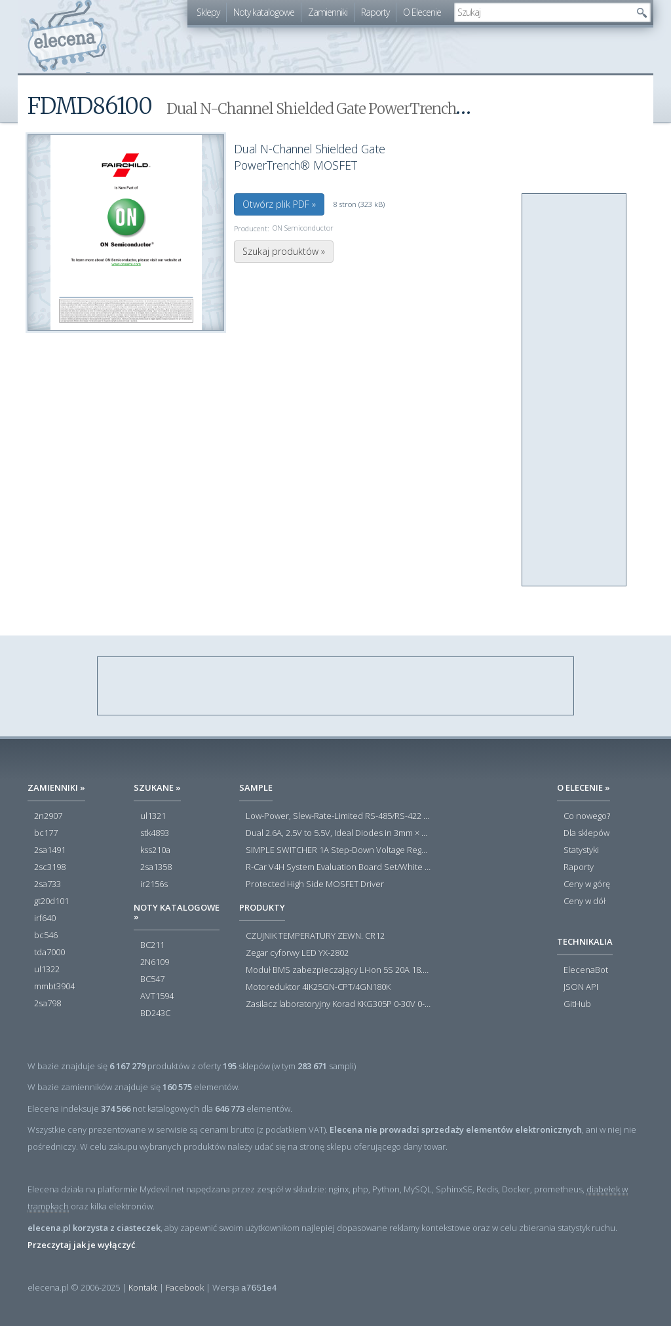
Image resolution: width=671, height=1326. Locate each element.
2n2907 (48, 816)
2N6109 (154, 962)
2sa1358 (156, 867)
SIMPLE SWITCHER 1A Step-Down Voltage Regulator (338, 850)
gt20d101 (51, 901)
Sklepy (208, 12)
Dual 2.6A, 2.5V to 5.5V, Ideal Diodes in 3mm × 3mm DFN (338, 833)
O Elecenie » (583, 787)
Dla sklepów (586, 833)
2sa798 (47, 1003)
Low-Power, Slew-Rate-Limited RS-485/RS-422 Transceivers (338, 816)
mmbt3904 (54, 986)
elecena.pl (67, 36)
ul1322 (47, 969)
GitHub (577, 1004)
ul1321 (153, 816)
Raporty (375, 12)
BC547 (152, 979)
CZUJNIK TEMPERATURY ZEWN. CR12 (315, 936)
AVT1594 (157, 996)
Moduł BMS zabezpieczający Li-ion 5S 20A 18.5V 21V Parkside (338, 970)
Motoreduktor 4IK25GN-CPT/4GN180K (318, 987)
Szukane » (157, 787)
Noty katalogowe (263, 12)
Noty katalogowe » (177, 911)
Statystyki (581, 850)
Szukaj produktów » (283, 251)
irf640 (45, 918)
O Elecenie (422, 12)
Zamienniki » (56, 787)
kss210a (155, 850)
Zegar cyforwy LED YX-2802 (297, 953)
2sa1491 (50, 850)
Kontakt (142, 1287)
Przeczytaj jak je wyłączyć (81, 1245)
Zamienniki (327, 12)
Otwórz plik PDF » (279, 204)
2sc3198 (50, 867)
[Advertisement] (574, 390)
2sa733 (47, 884)
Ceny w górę (587, 884)
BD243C (155, 1013)
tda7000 (49, 952)
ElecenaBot (586, 970)
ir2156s (154, 884)
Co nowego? (587, 816)
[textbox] (542, 12)
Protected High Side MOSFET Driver (315, 884)
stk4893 (154, 833)
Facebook (185, 1287)
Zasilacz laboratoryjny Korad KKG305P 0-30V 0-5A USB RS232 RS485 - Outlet (338, 1004)
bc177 (46, 833)
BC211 (152, 945)
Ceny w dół (584, 901)
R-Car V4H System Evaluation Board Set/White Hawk (338, 867)
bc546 (46, 935)
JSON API (581, 987)
